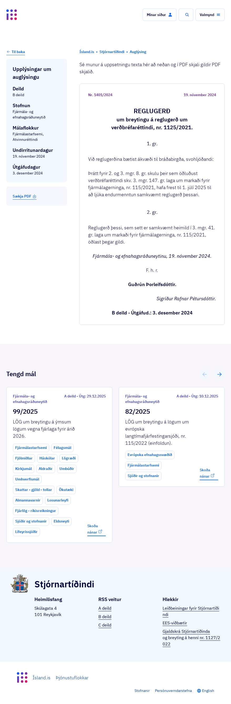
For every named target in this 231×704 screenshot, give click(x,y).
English (208, 690)
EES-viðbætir (175, 622)
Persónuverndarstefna (173, 690)
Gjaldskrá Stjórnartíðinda (186, 631)
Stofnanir (142, 690)
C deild (104, 625)
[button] (160, 14)
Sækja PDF (25, 196)
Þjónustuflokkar (72, 678)
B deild (104, 616)
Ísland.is (42, 678)
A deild (104, 608)
